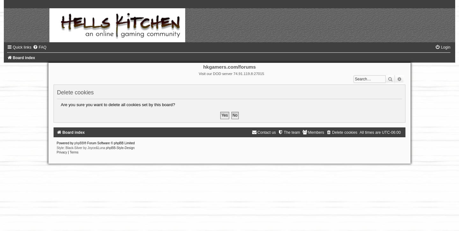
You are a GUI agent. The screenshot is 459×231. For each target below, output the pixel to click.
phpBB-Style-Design (120, 148)
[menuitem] (39, 47)
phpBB (79, 143)
